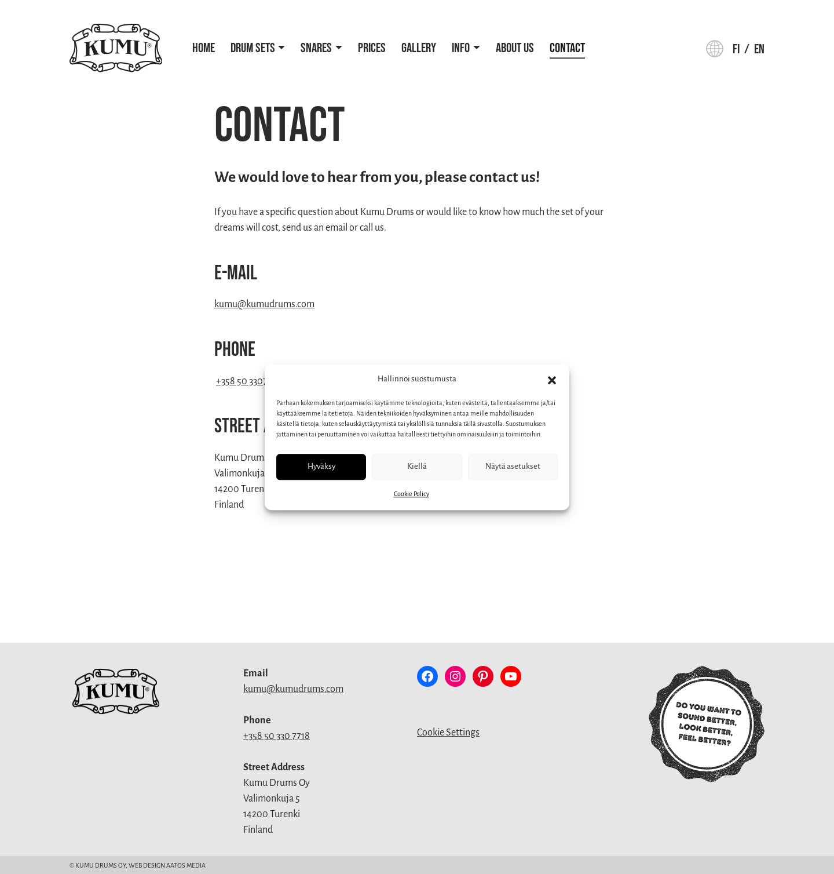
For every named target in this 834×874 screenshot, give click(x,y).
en (759, 49)
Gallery (418, 48)
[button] (552, 379)
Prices (372, 48)
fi (736, 49)
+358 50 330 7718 (276, 736)
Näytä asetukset (512, 466)
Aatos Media (186, 865)
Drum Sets (253, 48)
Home (203, 48)
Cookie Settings (448, 732)
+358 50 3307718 (248, 381)
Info (461, 48)
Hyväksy (321, 466)
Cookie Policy (411, 493)
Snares (316, 48)
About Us (515, 48)
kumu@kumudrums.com (264, 304)
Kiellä (417, 466)
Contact (567, 48)
